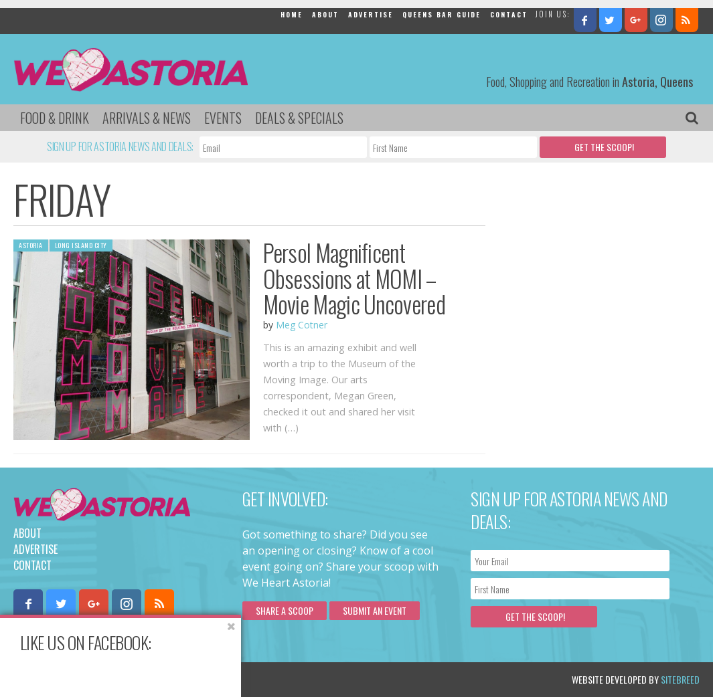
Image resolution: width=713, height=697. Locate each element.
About (325, 14)
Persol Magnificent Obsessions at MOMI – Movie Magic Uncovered (354, 278)
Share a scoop (284, 610)
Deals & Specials (299, 118)
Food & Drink (54, 118)
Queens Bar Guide (441, 14)
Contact (509, 14)
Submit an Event (374, 610)
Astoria (31, 245)
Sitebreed (680, 679)
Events (223, 118)
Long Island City (81, 245)
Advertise (370, 14)
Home (292, 14)
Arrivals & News (146, 118)
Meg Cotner (301, 324)
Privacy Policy (149, 679)
